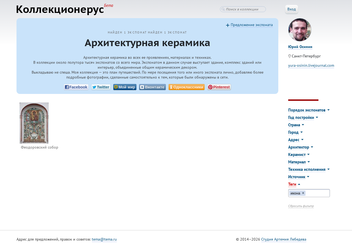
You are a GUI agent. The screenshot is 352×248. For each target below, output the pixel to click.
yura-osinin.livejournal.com (311, 65)
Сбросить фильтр (301, 206)
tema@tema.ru (104, 239)
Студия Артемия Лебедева (283, 239)
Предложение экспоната (252, 25)
